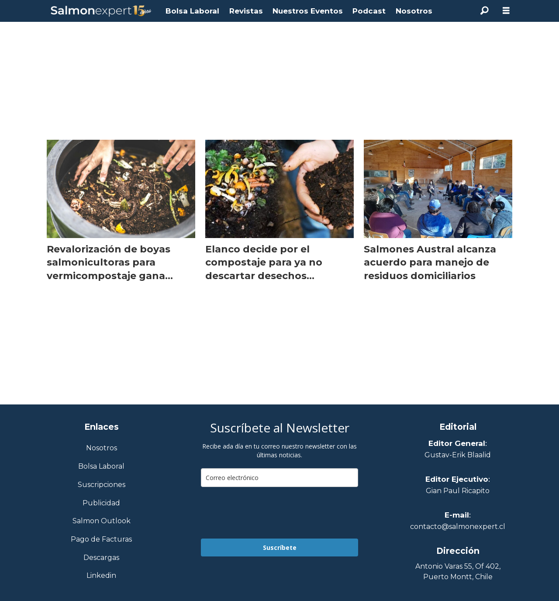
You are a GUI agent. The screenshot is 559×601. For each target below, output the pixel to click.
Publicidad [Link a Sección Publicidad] (101, 503)
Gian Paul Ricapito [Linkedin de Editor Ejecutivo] (458, 491)
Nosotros (414, 11)
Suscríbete (280, 547)
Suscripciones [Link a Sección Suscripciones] (101, 485)
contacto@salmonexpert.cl (457, 526)
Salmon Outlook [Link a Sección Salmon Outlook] (101, 521)
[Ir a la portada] (101, 11)
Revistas (246, 11)
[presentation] (267, 513)
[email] (279, 477)
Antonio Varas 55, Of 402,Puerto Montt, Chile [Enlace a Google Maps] (457, 571)
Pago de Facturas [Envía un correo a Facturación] (101, 539)
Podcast (369, 11)
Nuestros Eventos (308, 11)
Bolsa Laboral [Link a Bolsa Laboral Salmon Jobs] (101, 467)
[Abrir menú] (506, 10)
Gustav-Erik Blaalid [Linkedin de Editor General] (457, 455)
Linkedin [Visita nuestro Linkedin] (101, 576)
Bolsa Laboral (192, 11)
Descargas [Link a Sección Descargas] (101, 558)
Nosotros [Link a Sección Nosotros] (101, 448)
